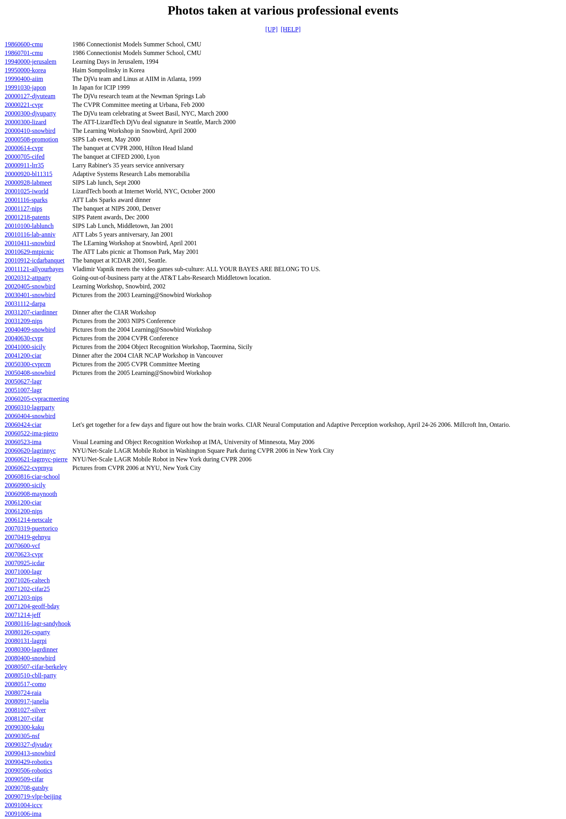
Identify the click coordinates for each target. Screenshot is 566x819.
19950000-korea (25, 70)
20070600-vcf (22, 545)
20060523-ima (23, 442)
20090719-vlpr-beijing (33, 796)
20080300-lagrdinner (31, 649)
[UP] (271, 29)
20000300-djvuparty (30, 113)
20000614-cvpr (24, 148)
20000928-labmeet (28, 182)
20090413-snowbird (30, 753)
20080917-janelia (27, 701)
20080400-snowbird (30, 658)
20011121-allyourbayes (34, 269)
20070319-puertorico (31, 528)
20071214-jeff (22, 614)
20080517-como (25, 684)
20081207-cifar (24, 718)
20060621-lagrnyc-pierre (36, 459)
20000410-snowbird (30, 130)
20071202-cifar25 (27, 589)
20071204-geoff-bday (32, 606)
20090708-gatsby (26, 787)
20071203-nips (23, 597)
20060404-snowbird (30, 416)
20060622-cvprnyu (29, 468)
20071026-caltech (27, 580)
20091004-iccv (23, 805)
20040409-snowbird (30, 329)
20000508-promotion (31, 139)
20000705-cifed (24, 156)
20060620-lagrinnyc (30, 450)
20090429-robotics (28, 761)
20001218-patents (27, 217)
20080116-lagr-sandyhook (38, 623)
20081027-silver (25, 710)
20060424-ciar (23, 424)
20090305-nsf (22, 736)
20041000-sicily (25, 346)
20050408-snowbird (30, 372)
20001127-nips (23, 208)
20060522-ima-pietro (31, 433)
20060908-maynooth (31, 493)
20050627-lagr (23, 381)
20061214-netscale (28, 519)
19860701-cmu (24, 53)
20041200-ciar (23, 355)
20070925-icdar (24, 563)
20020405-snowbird (30, 286)
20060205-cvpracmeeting (37, 398)
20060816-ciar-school (32, 476)
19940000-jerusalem (31, 61)
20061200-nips (23, 511)
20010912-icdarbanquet (34, 260)
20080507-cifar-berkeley (36, 666)
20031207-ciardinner (31, 312)
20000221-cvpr (24, 104)
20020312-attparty (28, 277)
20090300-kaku (24, 727)
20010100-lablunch (29, 225)
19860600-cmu (24, 44)
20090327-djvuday (28, 744)
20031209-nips (23, 321)
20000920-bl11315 (28, 174)
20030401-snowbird (30, 295)
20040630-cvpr (24, 338)
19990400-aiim (24, 78)
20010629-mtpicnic (29, 251)
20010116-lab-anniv (30, 234)
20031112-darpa (25, 303)
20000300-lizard (25, 122)
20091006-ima (23, 813)
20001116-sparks (26, 199)
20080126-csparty (27, 632)
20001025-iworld (26, 191)
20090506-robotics (28, 770)
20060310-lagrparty (30, 407)
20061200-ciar (23, 502)
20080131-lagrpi (26, 640)
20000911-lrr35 (24, 165)
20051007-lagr (23, 390)
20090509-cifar (24, 779)
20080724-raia (23, 692)
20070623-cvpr (24, 554)
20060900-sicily (25, 485)
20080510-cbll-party (31, 675)
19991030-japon (25, 87)
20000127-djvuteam (30, 96)
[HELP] (291, 29)
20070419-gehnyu (27, 537)
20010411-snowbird (30, 243)
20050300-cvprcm (28, 364)
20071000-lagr (23, 571)
